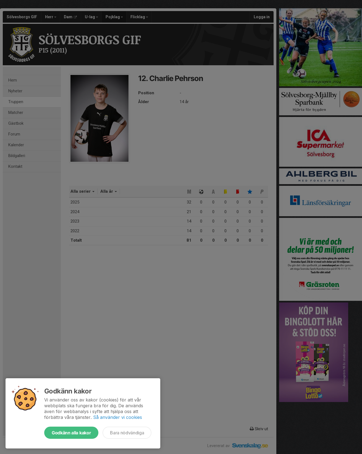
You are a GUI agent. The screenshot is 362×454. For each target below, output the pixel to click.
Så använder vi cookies (117, 417)
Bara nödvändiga (127, 432)
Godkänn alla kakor (71, 432)
